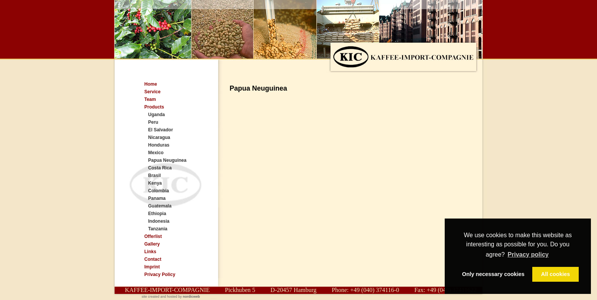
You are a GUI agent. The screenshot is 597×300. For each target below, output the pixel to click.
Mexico (156, 152)
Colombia (158, 190)
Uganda (156, 114)
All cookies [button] (555, 274)
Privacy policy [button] (528, 254)
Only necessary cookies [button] (493, 274)
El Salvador (160, 129)
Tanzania (157, 228)
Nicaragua (159, 137)
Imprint (152, 267)
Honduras (158, 145)
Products (154, 107)
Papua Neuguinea (167, 160)
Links (150, 251)
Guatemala (159, 206)
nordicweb (191, 296)
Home (150, 84)
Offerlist (153, 236)
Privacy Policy (159, 274)
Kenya (155, 183)
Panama (157, 198)
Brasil (154, 175)
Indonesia (158, 221)
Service (152, 91)
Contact (152, 259)
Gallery (152, 244)
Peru (153, 122)
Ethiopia (157, 213)
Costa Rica (160, 168)
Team (150, 99)
